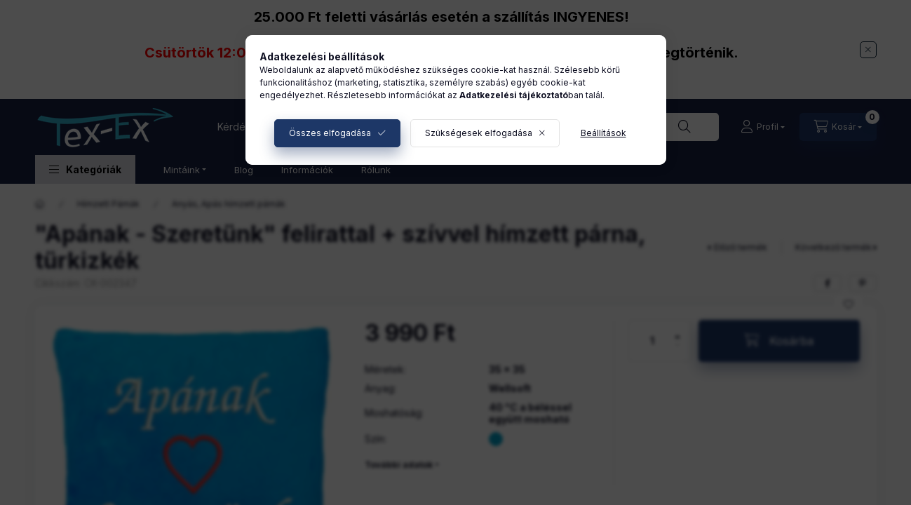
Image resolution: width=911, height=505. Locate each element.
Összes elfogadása (330, 133)
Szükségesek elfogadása (478, 133)
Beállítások (603, 133)
